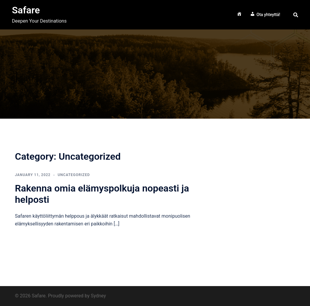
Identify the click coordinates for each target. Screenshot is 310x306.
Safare (26, 10)
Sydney (98, 296)
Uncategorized (74, 175)
